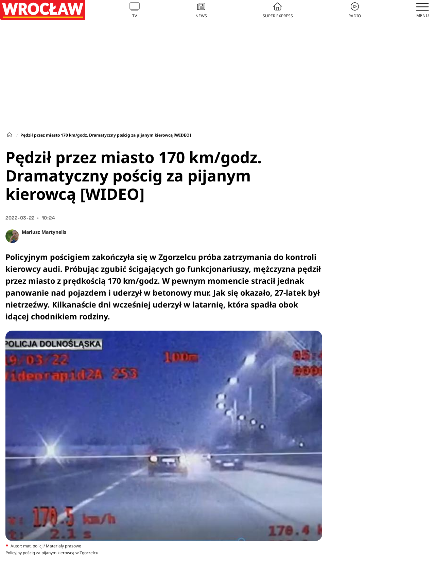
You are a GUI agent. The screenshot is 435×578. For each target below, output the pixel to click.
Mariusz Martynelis (44, 232)
